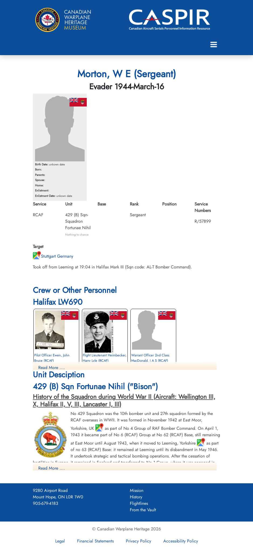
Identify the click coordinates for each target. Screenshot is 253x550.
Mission (136, 490)
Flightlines (139, 503)
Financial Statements (95, 541)
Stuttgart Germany (53, 256)
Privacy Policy (138, 541)
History (136, 497)
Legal (60, 541)
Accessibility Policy (180, 541)
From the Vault (143, 510)
